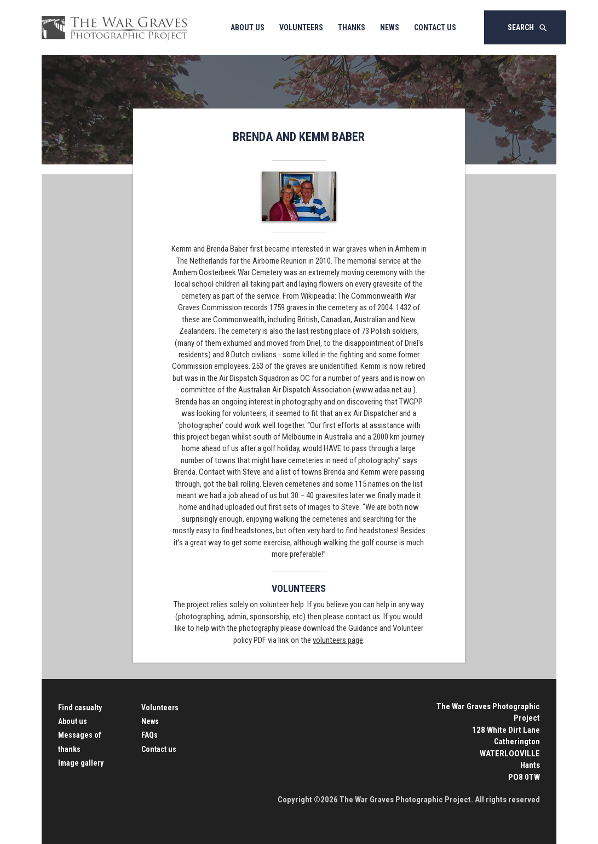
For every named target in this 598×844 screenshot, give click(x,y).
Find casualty (80, 707)
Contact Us (435, 27)
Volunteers (301, 27)
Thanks (351, 27)
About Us (247, 27)
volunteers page (338, 640)
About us (72, 721)
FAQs (149, 735)
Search (528, 28)
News (389, 27)
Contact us (158, 749)
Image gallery (81, 763)
